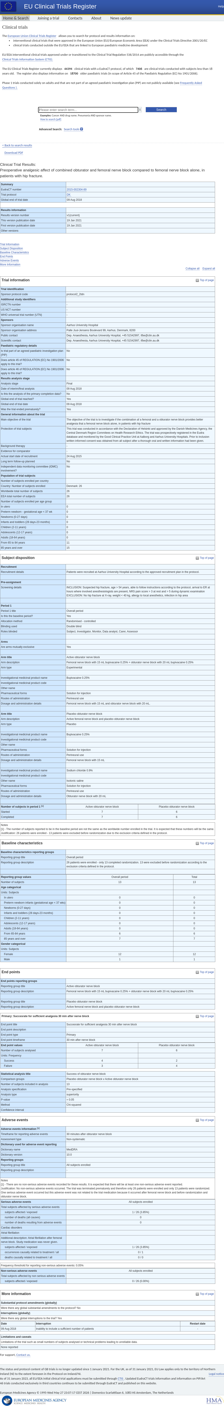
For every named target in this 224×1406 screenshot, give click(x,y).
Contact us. (23, 1355)
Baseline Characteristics (14, 252)
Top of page (207, 280)
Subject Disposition (11, 248)
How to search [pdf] (50, 119)
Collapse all (193, 268)
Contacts (75, 18)
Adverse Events (9, 260)
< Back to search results (17, 145)
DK (69, 194)
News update (121, 18)
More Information (10, 264)
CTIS (121, 1378)
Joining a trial (48, 18)
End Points (6, 256)
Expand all (208, 268)
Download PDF (13, 153)
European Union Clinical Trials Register (32, 36)
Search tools (71, 129)
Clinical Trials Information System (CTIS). (27, 59)
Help (221, 6)
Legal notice (216, 1374)
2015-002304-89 (76, 189)
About (96, 18)
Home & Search (15, 18)
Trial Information (9, 244)
